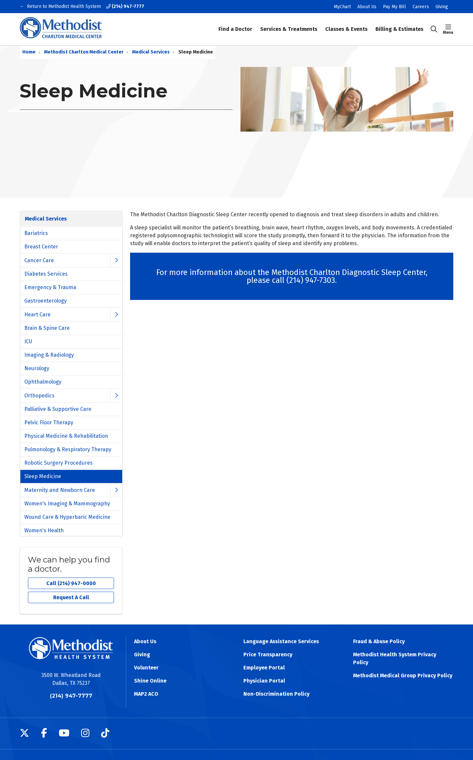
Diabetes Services (46, 274)
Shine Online (150, 681)
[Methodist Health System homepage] (61, 29)
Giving (442, 7)
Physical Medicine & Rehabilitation (66, 436)
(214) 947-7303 (310, 280)
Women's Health (44, 530)
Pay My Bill (394, 7)
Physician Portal (264, 681)
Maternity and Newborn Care (59, 490)
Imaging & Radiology (49, 355)
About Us (366, 7)
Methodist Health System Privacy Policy (394, 658)
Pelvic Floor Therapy (48, 422)
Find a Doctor (235, 24)
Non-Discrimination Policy (276, 694)
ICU (28, 341)
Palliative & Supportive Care (57, 409)
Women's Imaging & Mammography (67, 503)
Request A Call (71, 597)
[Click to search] (434, 29)
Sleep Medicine (42, 476)
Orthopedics (39, 395)
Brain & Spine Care (47, 328)
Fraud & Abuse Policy (379, 641)
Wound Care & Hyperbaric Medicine (67, 517)
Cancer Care (39, 260)
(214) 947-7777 (125, 6)
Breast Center (41, 246)
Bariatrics (36, 233)
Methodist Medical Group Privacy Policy (402, 675)
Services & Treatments (288, 24)
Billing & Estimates (399, 24)
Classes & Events (346, 24)
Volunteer (146, 668)
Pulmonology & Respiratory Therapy (67, 449)
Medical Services (46, 219)
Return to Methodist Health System (64, 6)
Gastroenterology (45, 301)
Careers (421, 7)
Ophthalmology (42, 382)
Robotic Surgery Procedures (58, 463)
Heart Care (37, 314)
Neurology (36, 368)
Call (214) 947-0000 (71, 583)
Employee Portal (264, 668)
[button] (448, 29)
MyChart (342, 7)
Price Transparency (267, 654)
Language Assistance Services (281, 641)
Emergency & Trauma (50, 287)
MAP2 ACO (146, 694)
